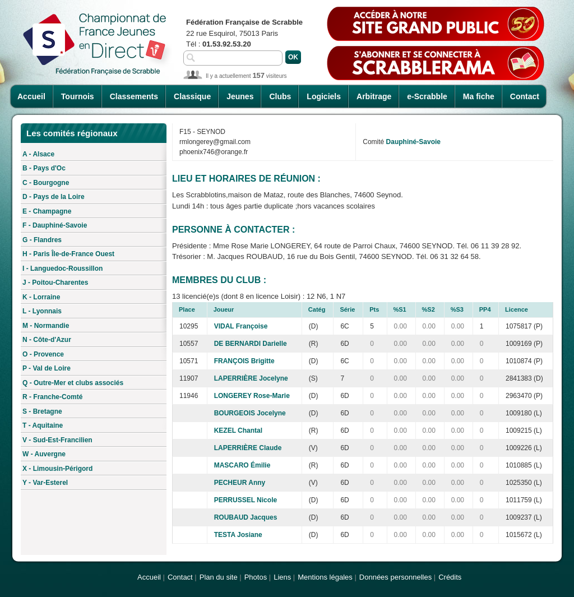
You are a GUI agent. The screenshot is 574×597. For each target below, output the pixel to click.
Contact (524, 96)
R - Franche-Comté (52, 397)
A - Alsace (38, 154)
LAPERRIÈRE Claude (248, 448)
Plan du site (219, 577)
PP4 (485, 309)
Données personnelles (395, 577)
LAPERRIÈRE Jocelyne (251, 378)
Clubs (280, 96)
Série (347, 309)
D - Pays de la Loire (53, 197)
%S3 (457, 309)
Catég (317, 309)
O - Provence (43, 354)
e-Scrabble (427, 96)
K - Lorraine (41, 297)
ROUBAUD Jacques (245, 517)
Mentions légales (325, 577)
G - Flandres (42, 240)
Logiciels (324, 96)
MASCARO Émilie (242, 465)
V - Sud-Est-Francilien (57, 440)
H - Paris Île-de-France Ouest (68, 254)
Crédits (449, 577)
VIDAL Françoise (241, 326)
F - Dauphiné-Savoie (54, 225)
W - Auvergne (44, 454)
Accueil (31, 96)
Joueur (224, 309)
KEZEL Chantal (238, 430)
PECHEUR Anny (240, 483)
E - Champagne (46, 211)
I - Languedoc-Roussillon (62, 268)
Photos (255, 577)
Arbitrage (374, 96)
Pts (374, 309)
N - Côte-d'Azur (46, 340)
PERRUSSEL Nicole (245, 500)
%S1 (400, 309)
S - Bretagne (42, 411)
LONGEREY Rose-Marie (252, 396)
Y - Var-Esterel (45, 483)
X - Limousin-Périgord (57, 469)
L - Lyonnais (42, 311)
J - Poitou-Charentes (55, 282)
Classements (134, 96)
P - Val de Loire (46, 368)
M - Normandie (45, 326)
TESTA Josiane (238, 535)
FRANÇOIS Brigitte (244, 361)
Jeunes (239, 96)
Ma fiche (478, 96)
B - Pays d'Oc (44, 168)
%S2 (428, 309)
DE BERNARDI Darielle (250, 344)
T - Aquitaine (42, 425)
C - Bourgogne (45, 183)
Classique (192, 96)
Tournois (77, 96)
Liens (282, 577)
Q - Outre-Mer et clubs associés (72, 383)
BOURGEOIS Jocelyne (250, 413)
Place (187, 309)
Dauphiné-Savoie (413, 142)
